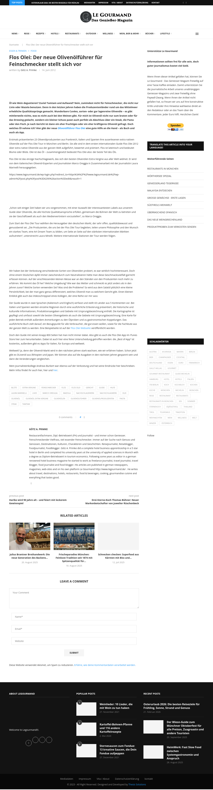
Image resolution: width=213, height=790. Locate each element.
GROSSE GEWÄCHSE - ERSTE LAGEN (166, 197)
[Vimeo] (186, 2)
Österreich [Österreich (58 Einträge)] (167, 426)
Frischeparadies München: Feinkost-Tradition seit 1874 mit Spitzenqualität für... (74, 558)
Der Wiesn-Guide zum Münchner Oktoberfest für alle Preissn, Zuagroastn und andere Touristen (184, 727)
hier (55, 370)
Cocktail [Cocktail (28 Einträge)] (181, 357)
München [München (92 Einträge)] (195, 392)
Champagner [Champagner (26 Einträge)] (165, 357)
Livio (34, 393)
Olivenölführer (78, 398)
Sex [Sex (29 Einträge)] (181, 403)
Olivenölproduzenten (103, 398)
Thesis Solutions (137, 785)
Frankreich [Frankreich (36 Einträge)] (154, 369)
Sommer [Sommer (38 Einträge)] (192, 403)
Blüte (14, 387)
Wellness (108, 33)
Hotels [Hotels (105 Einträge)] (179, 380)
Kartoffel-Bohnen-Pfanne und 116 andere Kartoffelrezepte (116, 728)
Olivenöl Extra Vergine (37, 398)
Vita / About (117, 2)
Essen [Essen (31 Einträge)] (171, 363)
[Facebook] (183, 2)
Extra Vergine (29, 387)
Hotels (54, 33)
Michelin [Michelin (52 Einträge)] (180, 392)
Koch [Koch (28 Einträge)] (167, 386)
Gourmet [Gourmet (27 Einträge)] (189, 369)
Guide (102, 387)
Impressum (103, 2)
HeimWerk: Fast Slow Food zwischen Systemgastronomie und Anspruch (184, 753)
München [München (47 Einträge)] (166, 392)
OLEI (124, 393)
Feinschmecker (48, 387)
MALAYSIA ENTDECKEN (159, 190)
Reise (26, 33)
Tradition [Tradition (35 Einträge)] (181, 414)
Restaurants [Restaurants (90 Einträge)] (183, 397)
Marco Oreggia (50, 393)
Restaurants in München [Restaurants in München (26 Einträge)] (161, 403)
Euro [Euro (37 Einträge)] (181, 363)
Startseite (14, 44)
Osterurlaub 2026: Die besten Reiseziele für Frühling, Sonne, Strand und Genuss (172, 706)
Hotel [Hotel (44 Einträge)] (167, 380)
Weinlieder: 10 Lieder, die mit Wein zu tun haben (116, 706)
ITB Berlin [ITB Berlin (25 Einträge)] (154, 386)
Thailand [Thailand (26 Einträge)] (189, 409)
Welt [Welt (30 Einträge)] (195, 420)
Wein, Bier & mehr (129, 33)
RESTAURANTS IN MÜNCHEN (162, 168)
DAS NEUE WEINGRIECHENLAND (164, 219)
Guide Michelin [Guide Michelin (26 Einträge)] (183, 374)
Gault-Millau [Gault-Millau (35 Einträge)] (172, 369)
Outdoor (91, 33)
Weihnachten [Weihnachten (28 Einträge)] (155, 420)
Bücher (149, 33)
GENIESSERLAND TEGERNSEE (163, 183)
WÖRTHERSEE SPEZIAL (159, 176)
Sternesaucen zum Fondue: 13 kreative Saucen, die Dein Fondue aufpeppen (117, 750)
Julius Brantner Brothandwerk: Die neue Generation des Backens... (30, 556)
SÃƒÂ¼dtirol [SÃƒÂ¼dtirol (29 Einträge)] (173, 409)
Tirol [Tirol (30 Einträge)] (151, 414)
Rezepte (40, 33)
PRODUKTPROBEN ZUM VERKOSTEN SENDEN (171, 226)
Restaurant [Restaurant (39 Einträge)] (165, 397)
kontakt (156, 2)
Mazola (66, 393)
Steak (14, 404)
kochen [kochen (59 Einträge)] (195, 386)
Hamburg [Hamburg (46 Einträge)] (154, 380)
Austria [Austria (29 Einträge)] (153, 352)
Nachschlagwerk (108, 393)
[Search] (202, 34)
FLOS (64, 387)
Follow (150, 438)
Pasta (122, 398)
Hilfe (112, 387)
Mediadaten (89, 2)
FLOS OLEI (76, 387)
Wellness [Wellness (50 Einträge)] (183, 420)
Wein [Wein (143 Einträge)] (170, 420)
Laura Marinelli (19, 393)
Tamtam (26, 404)
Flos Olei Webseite (81, 328)
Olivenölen (59, 398)
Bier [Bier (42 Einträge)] (151, 357)
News (14, 33)
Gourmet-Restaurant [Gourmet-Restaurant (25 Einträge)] (159, 374)
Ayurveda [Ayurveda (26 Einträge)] (167, 352)
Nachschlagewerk (85, 393)
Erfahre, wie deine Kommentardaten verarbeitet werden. (105, 665)
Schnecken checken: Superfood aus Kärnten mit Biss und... (118, 556)
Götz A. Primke (29, 70)
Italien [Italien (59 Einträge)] (191, 380)
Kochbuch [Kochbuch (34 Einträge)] (180, 386)
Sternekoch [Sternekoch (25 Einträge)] (155, 409)
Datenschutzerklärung (137, 2)
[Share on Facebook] (84, 417)
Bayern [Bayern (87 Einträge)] (181, 352)
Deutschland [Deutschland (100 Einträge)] (155, 363)
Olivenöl (15, 398)
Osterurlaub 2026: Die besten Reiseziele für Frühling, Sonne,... (60, 3)
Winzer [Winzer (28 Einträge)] (152, 426)
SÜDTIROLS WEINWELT (159, 205)
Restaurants (72, 33)
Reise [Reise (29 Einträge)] (151, 397)
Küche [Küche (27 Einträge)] (152, 392)
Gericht (89, 387)
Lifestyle (165, 33)
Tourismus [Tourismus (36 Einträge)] (165, 414)
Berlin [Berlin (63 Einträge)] (193, 352)
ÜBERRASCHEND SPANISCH (162, 212)
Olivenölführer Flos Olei (72, 128)
